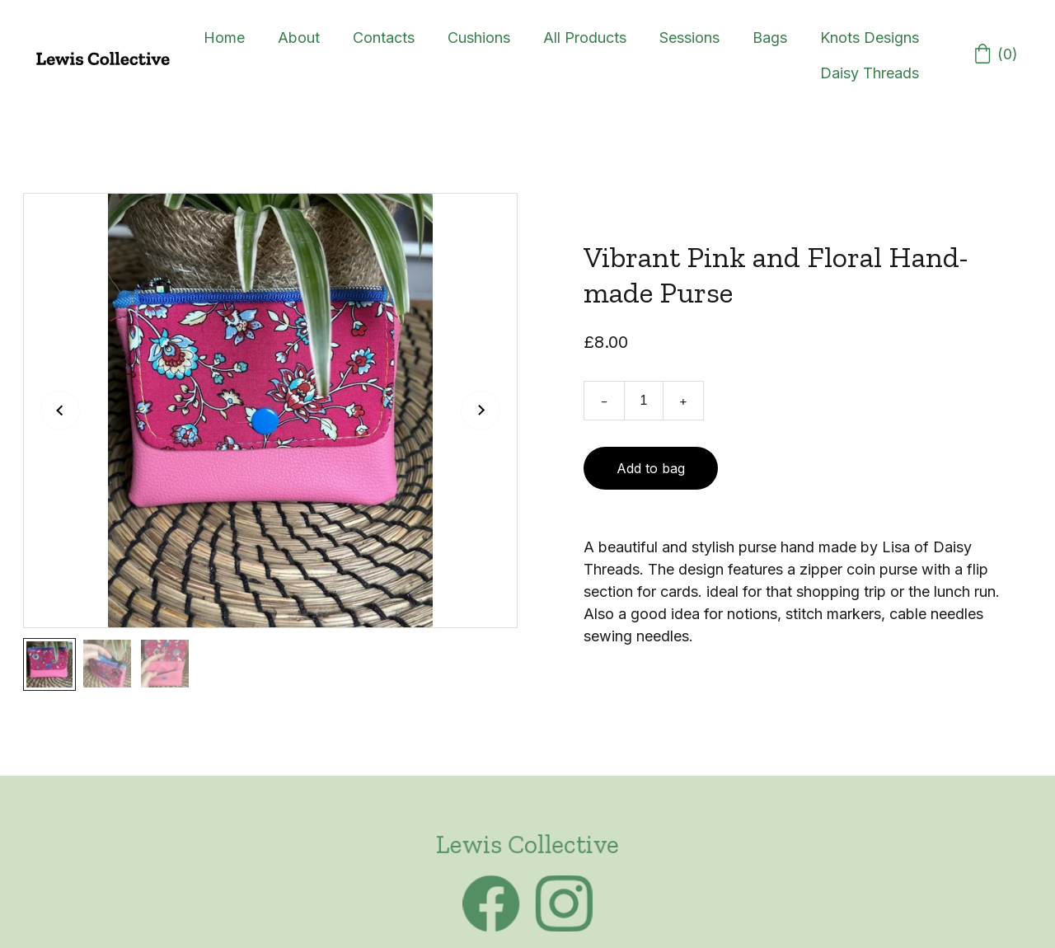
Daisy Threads (869, 73)
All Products (584, 37)
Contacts (384, 37)
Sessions (689, 37)
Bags (770, 37)
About (299, 37)
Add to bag (651, 468)
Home (224, 37)
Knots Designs (869, 37)
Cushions (479, 37)
